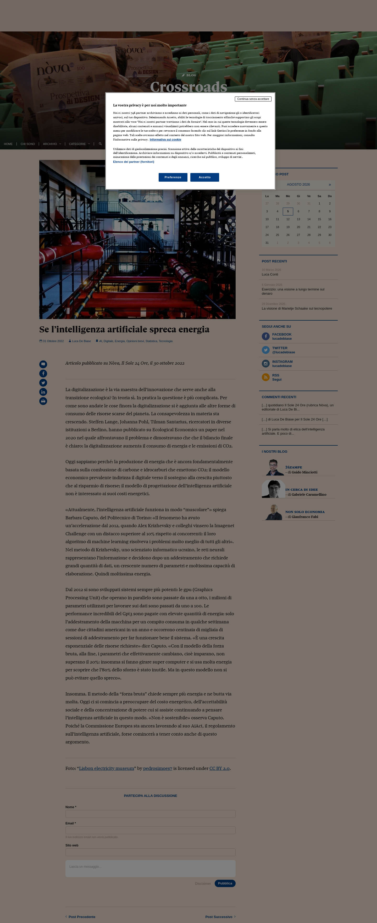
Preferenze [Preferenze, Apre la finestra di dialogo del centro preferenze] (173, 177)
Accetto (205, 177)
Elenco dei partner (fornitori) (133, 161)
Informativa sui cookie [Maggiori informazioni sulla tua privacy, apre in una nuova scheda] (165, 139)
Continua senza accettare (253, 98)
